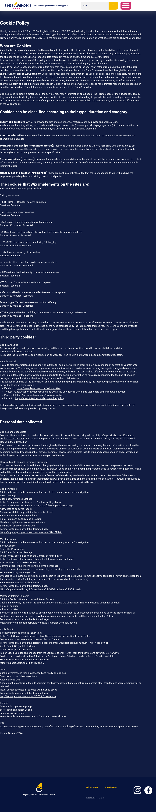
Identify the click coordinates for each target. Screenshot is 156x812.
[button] (126, 6)
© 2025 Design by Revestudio (95, 798)
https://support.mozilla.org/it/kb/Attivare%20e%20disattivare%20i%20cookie (40, 589)
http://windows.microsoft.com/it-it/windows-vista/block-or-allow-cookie (38, 622)
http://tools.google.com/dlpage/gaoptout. (100, 354)
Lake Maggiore (61, 6)
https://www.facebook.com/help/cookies (38, 388)
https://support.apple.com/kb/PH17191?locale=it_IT (80, 642)
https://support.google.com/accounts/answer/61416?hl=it (31, 532)
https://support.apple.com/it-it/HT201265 (22, 662)
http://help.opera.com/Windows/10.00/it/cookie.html (28, 696)
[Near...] (92, 6)
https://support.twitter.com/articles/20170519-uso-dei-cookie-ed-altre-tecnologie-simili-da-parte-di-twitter (69, 391)
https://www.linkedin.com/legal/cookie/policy (39, 398)
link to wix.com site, (29, 73)
